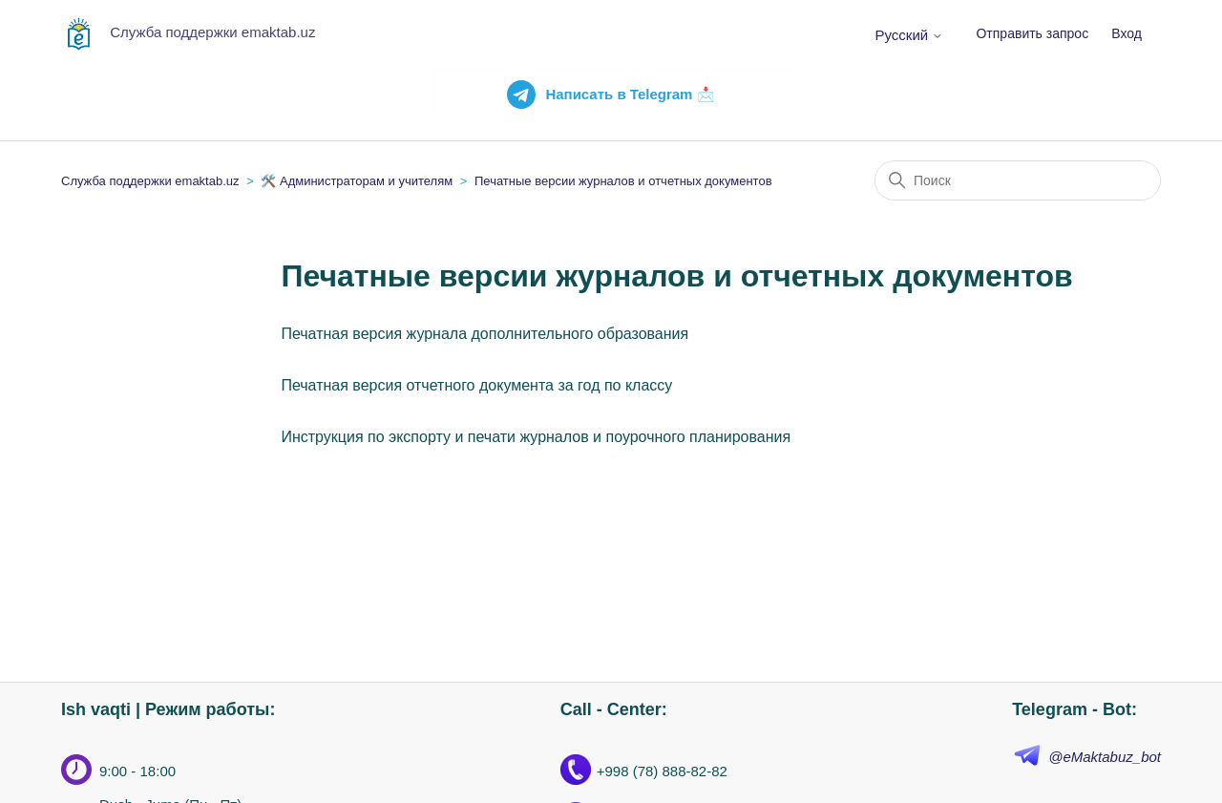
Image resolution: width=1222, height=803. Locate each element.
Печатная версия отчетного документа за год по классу (476, 385)
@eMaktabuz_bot (1104, 757)
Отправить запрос (1032, 33)
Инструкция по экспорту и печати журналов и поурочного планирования (535, 437)
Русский (908, 35)
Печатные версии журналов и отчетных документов (623, 181)
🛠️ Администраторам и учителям (357, 181)
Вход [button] (1126, 33)
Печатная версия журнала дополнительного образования (484, 334)
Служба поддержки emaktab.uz (150, 181)
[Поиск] (1017, 180)
